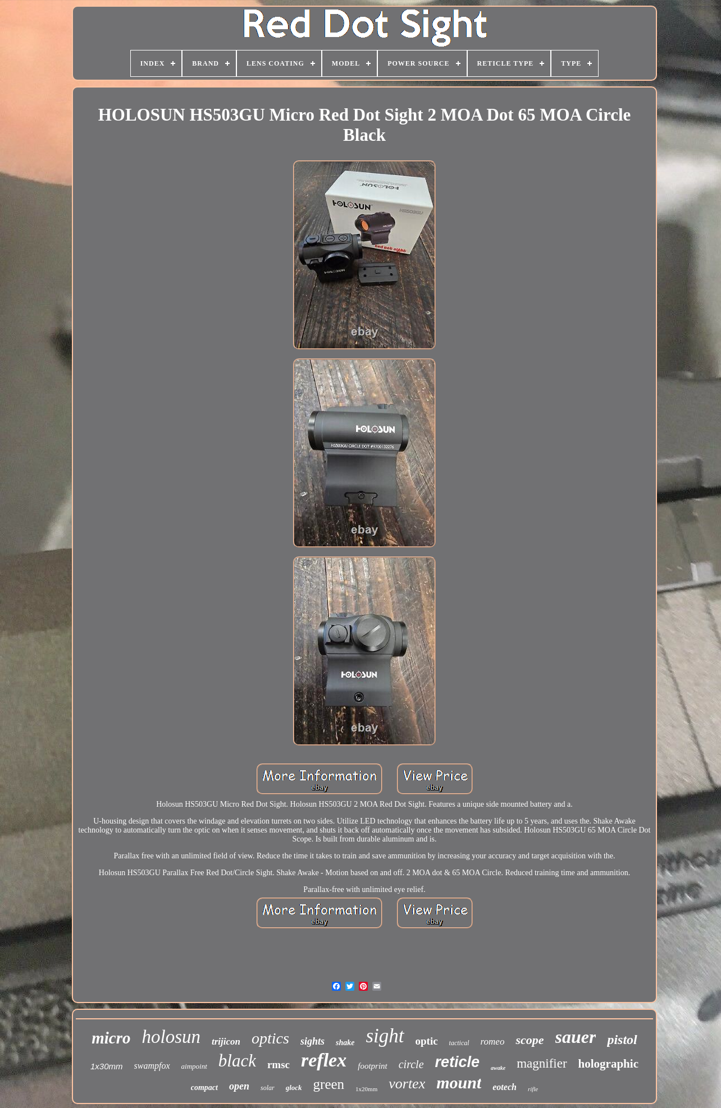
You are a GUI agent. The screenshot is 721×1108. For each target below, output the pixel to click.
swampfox (152, 1065)
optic (427, 1041)
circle (411, 1064)
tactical (459, 1043)
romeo (493, 1041)
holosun (171, 1037)
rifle (533, 1089)
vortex (407, 1083)
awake (498, 1068)
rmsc (278, 1064)
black (237, 1060)
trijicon (226, 1041)
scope (529, 1040)
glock (294, 1087)
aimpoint (194, 1066)
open (239, 1086)
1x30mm (106, 1066)
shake (345, 1042)
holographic (608, 1063)
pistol (622, 1039)
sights (312, 1041)
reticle (457, 1062)
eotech (504, 1087)
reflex (323, 1060)
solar (268, 1088)
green (329, 1084)
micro (111, 1038)
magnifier (542, 1063)
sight (385, 1036)
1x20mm (366, 1089)
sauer (575, 1037)
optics (270, 1038)
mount (458, 1082)
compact (204, 1087)
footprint (372, 1065)
